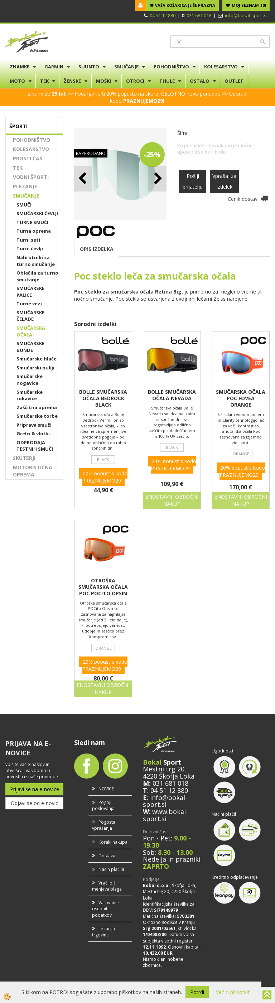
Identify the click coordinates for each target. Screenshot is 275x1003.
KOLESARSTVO (221, 66)
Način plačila (111, 869)
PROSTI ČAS (27, 158)
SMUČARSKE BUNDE (30, 346)
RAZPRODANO (91, 153)
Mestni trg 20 (163, 769)
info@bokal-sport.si (246, 15)
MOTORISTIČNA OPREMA (32, 471)
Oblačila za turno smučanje (37, 276)
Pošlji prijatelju (193, 181)
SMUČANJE (126, 66)
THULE (167, 81)
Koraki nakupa (112, 842)
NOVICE (106, 789)
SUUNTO (88, 66)
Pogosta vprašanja (103, 825)
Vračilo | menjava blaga (107, 886)
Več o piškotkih (233, 992)
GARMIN (53, 66)
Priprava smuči (34, 425)
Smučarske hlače (36, 358)
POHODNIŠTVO (171, 66)
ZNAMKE (19, 66)
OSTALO (199, 81)
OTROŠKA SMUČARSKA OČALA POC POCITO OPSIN (103, 587)
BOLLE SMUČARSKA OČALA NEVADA (172, 395)
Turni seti (28, 240)
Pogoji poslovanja (103, 805)
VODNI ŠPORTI (31, 177)
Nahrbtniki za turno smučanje (35, 260)
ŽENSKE (72, 81)
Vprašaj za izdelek (224, 181)
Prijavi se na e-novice (34, 789)
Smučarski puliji (35, 367)
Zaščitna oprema (36, 407)
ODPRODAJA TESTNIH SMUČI (34, 445)
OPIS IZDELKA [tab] (97, 249)
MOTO (17, 81)
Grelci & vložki (33, 433)
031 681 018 (199, 15)
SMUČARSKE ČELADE (30, 316)
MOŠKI (103, 81)
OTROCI (135, 81)
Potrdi (197, 992)
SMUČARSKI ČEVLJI (37, 213)
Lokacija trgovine (103, 932)
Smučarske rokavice (29, 395)
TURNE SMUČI (32, 222)
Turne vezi (29, 303)
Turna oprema (33, 231)
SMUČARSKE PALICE (30, 291)
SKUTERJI (24, 458)
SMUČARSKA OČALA (30, 331)
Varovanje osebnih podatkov (105, 909)
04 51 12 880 (162, 15)
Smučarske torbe (37, 416)
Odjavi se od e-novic (34, 803)
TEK (44, 81)
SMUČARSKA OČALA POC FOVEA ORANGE (240, 398)
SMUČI (24, 205)
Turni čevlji (29, 248)
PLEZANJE (25, 186)
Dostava (106, 856)
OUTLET (234, 81)
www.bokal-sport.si (165, 815)
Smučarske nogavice (29, 379)
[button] (157, 179)
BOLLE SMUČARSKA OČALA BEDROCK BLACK (103, 398)
